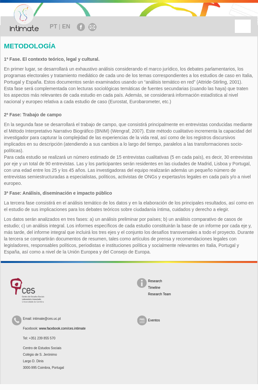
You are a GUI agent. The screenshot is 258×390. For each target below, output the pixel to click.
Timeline (154, 287)
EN (66, 26)
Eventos (154, 320)
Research (155, 281)
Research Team (159, 294)
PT (53, 26)
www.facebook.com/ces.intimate (62, 328)
